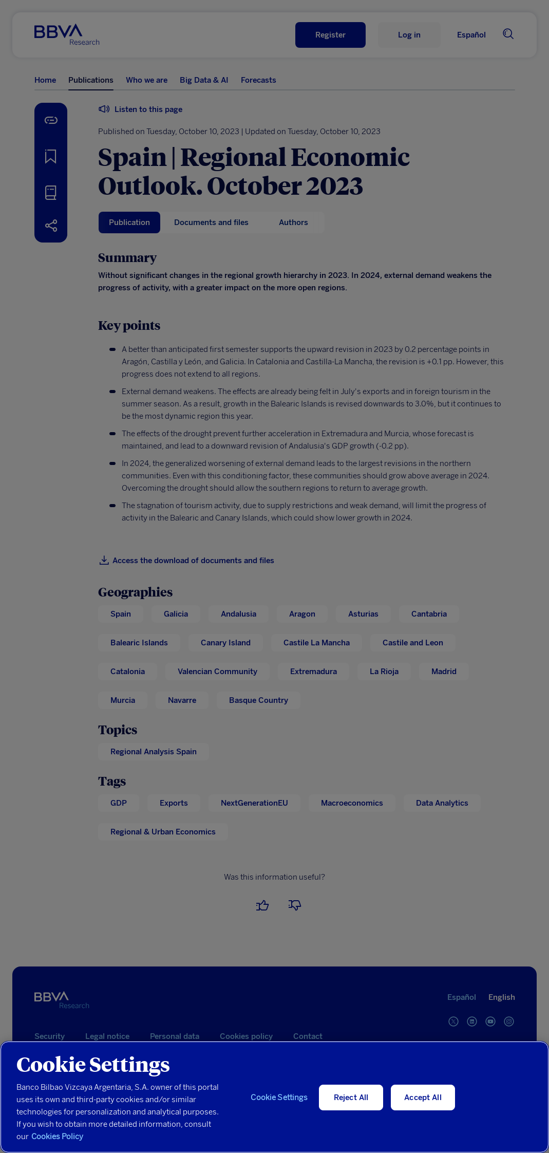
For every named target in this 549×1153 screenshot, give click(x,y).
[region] (274, 1097)
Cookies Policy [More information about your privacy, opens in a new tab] (57, 1136)
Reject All (351, 1097)
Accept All (423, 1097)
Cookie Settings (279, 1097)
